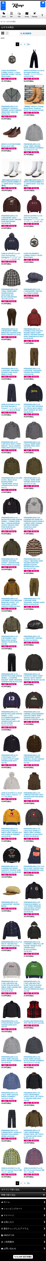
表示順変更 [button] (25, 33)
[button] (3, 5)
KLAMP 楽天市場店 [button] (23, 1257)
